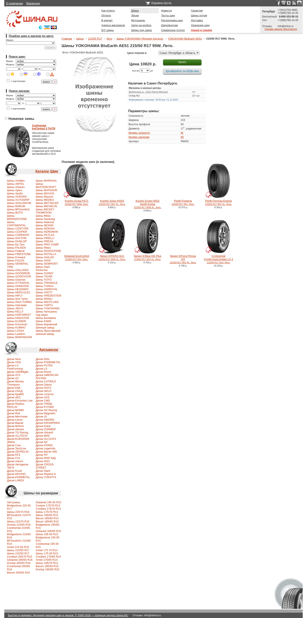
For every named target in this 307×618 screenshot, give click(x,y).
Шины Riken (43, 247)
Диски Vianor (15, 461)
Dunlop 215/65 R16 (18, 524)
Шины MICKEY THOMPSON (45, 211)
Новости (166, 10)
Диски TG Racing (17, 432)
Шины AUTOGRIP (18, 199)
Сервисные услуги (173, 30)
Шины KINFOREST (19, 314)
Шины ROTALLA (46, 254)
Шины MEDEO (45, 199)
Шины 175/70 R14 (47, 511)
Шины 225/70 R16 (18, 511)
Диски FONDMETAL (48, 362)
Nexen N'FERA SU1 (112, 257)
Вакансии (33, 3)
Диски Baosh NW (46, 451)
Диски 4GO (43, 461)
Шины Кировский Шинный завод (46, 326)
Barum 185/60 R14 (47, 518)
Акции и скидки (201, 30)
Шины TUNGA (45, 286)
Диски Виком (15, 422)
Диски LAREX (15, 480)
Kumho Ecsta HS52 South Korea (147, 204)
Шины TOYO (44, 279)
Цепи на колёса (141, 25)
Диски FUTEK (44, 365)
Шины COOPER (17, 231)
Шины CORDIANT (18, 235)
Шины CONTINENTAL (16, 224)
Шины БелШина (46, 318)
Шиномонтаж (169, 25)
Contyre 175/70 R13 (48, 505)
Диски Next (14, 359)
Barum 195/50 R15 (47, 566)
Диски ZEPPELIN (17, 451)
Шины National (45, 222)
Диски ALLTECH (17, 435)
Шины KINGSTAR (18, 318)
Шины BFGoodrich (18, 209)
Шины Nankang (45, 219)
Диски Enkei (43, 426)
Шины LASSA (15, 330)
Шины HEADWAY (18, 289)
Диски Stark (43, 470)
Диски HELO (43, 391)
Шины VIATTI (44, 292)
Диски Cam (14, 445)
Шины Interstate (17, 305)
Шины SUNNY (45, 273)
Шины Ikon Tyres (17, 298)
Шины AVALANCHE (19, 203)
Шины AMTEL (15, 183)
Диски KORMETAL (18, 477)
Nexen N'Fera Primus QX (183, 259)
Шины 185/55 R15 (47, 515)
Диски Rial (13, 413)
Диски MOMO (15, 410)
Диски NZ (42, 442)
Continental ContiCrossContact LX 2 (218, 259)
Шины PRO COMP (47, 244)
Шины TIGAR (44, 276)
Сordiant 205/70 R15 (19, 556)
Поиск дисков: (19, 91)
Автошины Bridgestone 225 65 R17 (19, 505)
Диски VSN (14, 362)
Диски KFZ (13, 454)
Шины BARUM (16, 206)
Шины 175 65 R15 (47, 553)
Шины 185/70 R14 (47, 563)
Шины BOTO (15, 212)
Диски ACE (42, 397)
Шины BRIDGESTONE (17, 217)
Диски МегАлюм (17, 416)
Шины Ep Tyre (16, 244)
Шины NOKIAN (45, 228)
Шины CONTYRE (18, 228)
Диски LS (41, 368)
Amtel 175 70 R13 (46, 550)
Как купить (108, 10)
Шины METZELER (47, 203)
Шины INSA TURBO (19, 302)
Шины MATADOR (46, 190)
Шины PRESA (44, 241)
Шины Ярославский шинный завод (48, 332)
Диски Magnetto (45, 413)
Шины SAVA (43, 260)
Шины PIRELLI (45, 238)
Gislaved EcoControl (76, 257)
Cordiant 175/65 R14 (48, 556)
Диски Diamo (44, 384)
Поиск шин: (17, 56)
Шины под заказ (141, 30)
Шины (135, 10)
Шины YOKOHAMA (48, 308)
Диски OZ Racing (46, 410)
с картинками (16, 81)
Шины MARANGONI (19, 337)
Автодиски (48, 350)
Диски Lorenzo (45, 394)
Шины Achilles (16, 180)
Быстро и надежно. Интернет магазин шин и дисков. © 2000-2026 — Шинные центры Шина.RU (68, 615)
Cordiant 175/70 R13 (48, 508)
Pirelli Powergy (183, 202)
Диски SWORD (45, 419)
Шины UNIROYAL (47, 289)
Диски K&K (14, 387)
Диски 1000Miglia (17, 371)
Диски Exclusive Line (20, 400)
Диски (135, 15)
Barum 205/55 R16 (18, 572)
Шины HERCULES (18, 292)
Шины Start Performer (43, 268)
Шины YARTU (44, 305)
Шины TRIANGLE (47, 282)
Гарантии (197, 10)
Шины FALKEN (16, 247)
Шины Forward (16, 257)
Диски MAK (43, 435)
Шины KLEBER (16, 321)
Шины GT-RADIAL (18, 282)
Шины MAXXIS (45, 193)
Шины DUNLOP (17, 241)
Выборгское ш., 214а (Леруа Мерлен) (148, 91)
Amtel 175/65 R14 (46, 559)
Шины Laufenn (16, 334)
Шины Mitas (43, 215)
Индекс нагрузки (139, 137)
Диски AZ (13, 378)
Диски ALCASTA (46, 438)
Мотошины (138, 20)
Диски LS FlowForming (15, 367)
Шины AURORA (17, 196)
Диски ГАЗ (13, 458)
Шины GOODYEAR (19, 276)
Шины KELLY (15, 311)
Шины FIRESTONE (19, 254)
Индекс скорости (139, 132)
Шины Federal (16, 250)
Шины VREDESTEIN (48, 295)
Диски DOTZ (43, 387)
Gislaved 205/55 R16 (20, 559)
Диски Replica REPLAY (15, 405)
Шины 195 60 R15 (47, 534)
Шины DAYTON (16, 238)
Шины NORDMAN (47, 231)
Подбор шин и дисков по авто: (31, 36)
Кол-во (135, 70)
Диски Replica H (46, 474)
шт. (151, 70)
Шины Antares (16, 187)
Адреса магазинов (113, 25)
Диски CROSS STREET (45, 466)
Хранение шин (200, 25)
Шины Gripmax (16, 279)
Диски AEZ (13, 397)
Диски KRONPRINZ (48, 422)
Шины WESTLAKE (47, 302)
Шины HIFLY (15, 295)
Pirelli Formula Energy (218, 202)
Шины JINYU (15, 308)
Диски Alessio (15, 429)
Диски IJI (41, 416)
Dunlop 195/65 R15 (47, 569)
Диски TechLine (16, 448)
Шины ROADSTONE (48, 250)
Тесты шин (168, 15)
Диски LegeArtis (45, 448)
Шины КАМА (43, 321)
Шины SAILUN (45, 257)
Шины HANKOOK (18, 286)
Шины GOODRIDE (18, 273)
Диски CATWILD (46, 381)
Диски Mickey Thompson (15, 383)
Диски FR (42, 454)
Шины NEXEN (44, 225)
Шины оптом (199, 15)
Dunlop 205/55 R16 (18, 563)
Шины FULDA (15, 260)
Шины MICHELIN (46, 206)
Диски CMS (43, 400)
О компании (14, 3)
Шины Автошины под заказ (46, 313)
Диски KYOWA (45, 407)
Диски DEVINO (16, 474)
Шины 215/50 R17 (18, 553)
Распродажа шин (172, 20)
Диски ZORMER (46, 429)
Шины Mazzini (44, 196)
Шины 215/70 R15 (18, 521)
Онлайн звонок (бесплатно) (281, 29)
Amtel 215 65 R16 (18, 547)
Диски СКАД (15, 391)
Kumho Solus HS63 (112, 202)
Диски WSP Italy (46, 458)
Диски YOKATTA (46, 477)
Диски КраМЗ (15, 394)
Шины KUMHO (16, 327)
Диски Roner (43, 371)
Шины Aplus (14, 190)
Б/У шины (107, 30)
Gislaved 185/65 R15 (48, 531)
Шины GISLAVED (18, 270)
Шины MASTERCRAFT (46, 185)
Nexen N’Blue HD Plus (147, 257)
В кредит (107, 20)
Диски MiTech (15, 426)
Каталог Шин (46, 171)
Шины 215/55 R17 (18, 550)
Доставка (197, 20)
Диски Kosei (14, 470)
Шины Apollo (15, 193)
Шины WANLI (44, 298)
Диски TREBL (44, 403)
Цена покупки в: (137, 52)
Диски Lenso (15, 419)
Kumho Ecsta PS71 (77, 202)
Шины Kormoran (17, 324)
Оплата (106, 15)
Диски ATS (13, 375)
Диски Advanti (44, 432)
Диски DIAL (43, 359)
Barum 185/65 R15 (47, 521)
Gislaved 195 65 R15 (48, 502)
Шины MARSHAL (46, 180)
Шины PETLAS (45, 235)
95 (182, 137)
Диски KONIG (44, 445)
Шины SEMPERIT (47, 263)
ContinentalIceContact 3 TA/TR (43, 127)
